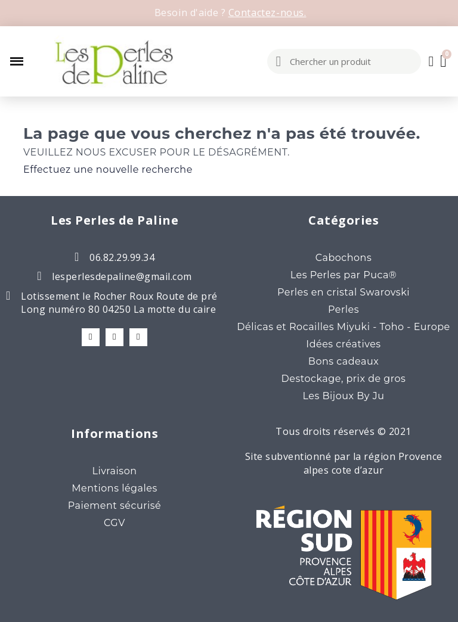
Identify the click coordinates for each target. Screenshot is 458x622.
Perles (343, 309)
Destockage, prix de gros (343, 378)
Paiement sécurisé (115, 505)
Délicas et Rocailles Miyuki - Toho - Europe (343, 326)
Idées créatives (343, 344)
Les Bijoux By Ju (344, 396)
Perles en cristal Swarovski (343, 292)
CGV (114, 522)
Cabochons (343, 257)
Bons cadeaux (343, 361)
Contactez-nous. (267, 12)
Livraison (114, 471)
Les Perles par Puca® (343, 275)
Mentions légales (114, 488)
